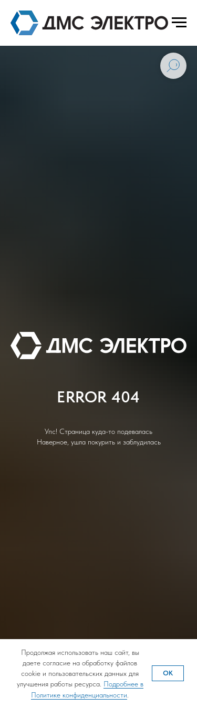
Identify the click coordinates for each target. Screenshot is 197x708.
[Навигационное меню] (179, 22)
